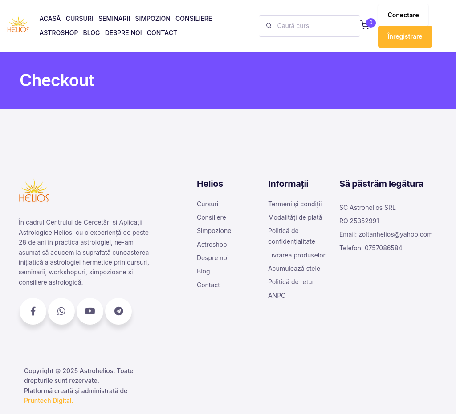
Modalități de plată (295, 217)
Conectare (403, 15)
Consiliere (211, 217)
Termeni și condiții (295, 204)
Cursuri (207, 204)
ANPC (276, 295)
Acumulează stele (294, 268)
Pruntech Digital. (48, 400)
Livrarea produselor (297, 255)
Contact (208, 285)
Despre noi (212, 257)
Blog (203, 271)
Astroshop (212, 244)
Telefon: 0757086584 (371, 248)
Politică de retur (291, 281)
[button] (364, 26)
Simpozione (214, 230)
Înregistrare (404, 36)
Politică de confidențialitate (291, 236)
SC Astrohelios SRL (367, 207)
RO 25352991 (359, 221)
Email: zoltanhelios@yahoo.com (386, 234)
